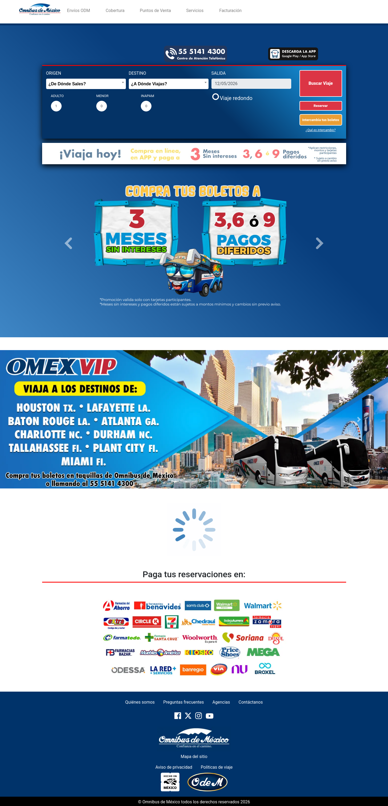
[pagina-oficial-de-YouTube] (210, 718)
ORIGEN (53, 73)
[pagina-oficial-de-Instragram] (199, 718)
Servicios (194, 10)
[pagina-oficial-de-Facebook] (178, 718)
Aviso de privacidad (173, 767)
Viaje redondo (236, 98)
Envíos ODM (78, 10)
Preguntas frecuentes (183, 702)
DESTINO (137, 73)
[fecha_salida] (251, 84)
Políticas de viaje (217, 767)
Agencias (221, 702)
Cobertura (115, 10)
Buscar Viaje (321, 83)
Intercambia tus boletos (320, 120)
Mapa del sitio (194, 756)
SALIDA (218, 73)
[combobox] (86, 84)
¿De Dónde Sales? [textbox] (67, 84)
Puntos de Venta (155, 10)
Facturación (230, 10)
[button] (68, 242)
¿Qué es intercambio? (320, 130)
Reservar (321, 106)
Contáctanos (251, 702)
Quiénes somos (140, 702)
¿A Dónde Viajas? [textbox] (149, 84)
